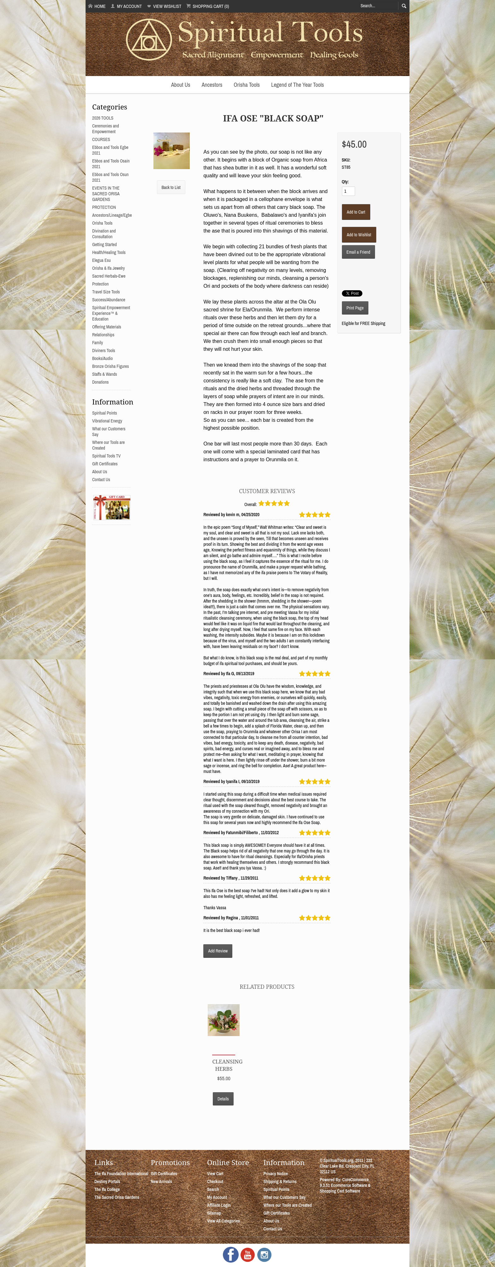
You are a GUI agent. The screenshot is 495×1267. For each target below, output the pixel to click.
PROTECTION (104, 207)
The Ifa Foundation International (121, 1173)
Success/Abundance (108, 300)
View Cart (215, 1173)
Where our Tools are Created (287, 1205)
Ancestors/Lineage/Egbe (112, 215)
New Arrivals (161, 1181)
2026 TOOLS (102, 118)
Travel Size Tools (106, 292)
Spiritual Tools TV (106, 456)
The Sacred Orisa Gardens (116, 1197)
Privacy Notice (275, 1173)
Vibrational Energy (107, 421)
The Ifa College (107, 1189)
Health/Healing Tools (109, 252)
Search (213, 1189)
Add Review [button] (218, 951)
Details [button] (223, 1099)
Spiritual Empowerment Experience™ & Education (111, 313)
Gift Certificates (104, 464)
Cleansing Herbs (227, 1065)
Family (97, 342)
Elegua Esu (101, 260)
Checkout (215, 1181)
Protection (100, 284)
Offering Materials (106, 327)
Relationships (103, 335)
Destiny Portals (107, 1181)
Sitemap (214, 1213)
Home (97, 6)
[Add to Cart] (356, 212)
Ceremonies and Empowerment (105, 128)
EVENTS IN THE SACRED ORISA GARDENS (106, 193)
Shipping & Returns (279, 1181)
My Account (126, 6)
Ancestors (212, 85)
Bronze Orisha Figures (110, 366)
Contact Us (101, 479)
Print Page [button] (355, 308)
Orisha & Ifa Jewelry (108, 268)
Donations (100, 382)
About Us (180, 85)
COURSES (101, 139)
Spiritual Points (104, 413)
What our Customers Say (284, 1197)
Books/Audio (102, 358)
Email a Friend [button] (358, 252)
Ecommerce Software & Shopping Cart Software (345, 1188)
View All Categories (223, 1221)
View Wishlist (164, 6)
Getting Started (104, 244)
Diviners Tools (103, 350)
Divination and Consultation (104, 233)
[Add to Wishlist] (359, 235)
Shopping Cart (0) (207, 6)
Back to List (171, 187)
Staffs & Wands (104, 374)
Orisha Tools (247, 85)
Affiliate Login (219, 1205)
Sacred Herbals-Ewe (108, 276)
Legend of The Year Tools (297, 85)
